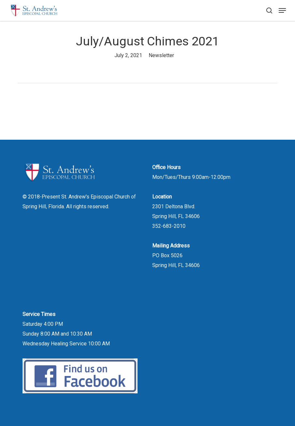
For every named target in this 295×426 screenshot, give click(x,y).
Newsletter (161, 55)
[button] (282, 10)
